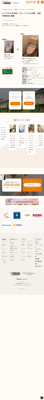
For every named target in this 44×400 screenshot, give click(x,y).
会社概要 (36, 243)
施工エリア (23, 260)
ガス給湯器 (12, 243)
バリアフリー (12, 258)
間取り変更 (12, 256)
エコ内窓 (11, 244)
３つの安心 (23, 252)
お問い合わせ (38, 266)
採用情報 (37, 258)
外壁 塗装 (12, 250)
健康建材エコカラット (14, 246)
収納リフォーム (13, 260)
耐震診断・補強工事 (13, 248)
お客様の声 (30, 256)
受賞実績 (22, 244)
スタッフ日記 (30, 248)
